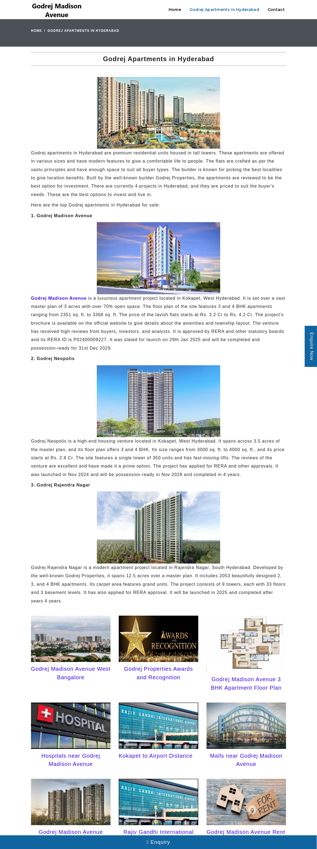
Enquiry (158, 842)
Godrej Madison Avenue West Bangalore (71, 673)
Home (175, 9)
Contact (276, 9)
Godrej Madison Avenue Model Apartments (71, 836)
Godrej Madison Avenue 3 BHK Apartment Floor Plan (246, 683)
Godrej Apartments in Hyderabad (224, 9)
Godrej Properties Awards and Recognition (158, 673)
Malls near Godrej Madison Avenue (246, 760)
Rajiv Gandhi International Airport (158, 836)
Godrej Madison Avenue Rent (245, 832)
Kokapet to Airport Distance (156, 756)
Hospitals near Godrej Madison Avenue (70, 760)
